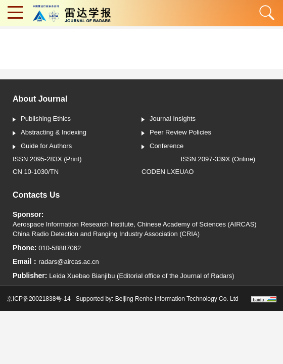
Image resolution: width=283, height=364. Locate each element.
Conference (162, 146)
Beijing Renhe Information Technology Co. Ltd (177, 298)
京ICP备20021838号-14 (39, 298)
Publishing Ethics (42, 119)
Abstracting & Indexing (49, 133)
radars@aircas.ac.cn (68, 261)
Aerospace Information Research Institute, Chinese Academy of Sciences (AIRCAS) (135, 224)
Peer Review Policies (176, 133)
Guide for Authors (42, 146)
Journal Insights (169, 119)
